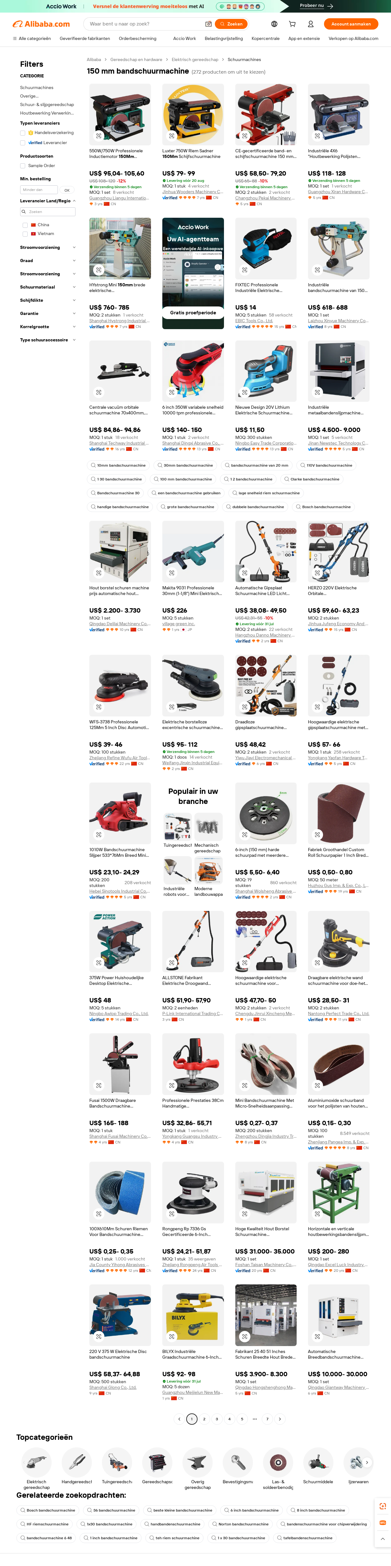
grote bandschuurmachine (187, 506)
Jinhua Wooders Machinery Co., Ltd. (193, 191)
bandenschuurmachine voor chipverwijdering (324, 1524)
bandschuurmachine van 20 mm (256, 465)
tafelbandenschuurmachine (304, 1538)
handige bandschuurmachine (120, 506)
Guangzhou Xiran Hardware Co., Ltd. (339, 191)
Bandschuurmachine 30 (115, 493)
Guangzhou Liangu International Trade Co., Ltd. (120, 197)
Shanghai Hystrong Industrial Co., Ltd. (120, 320)
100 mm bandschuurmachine (183, 479)
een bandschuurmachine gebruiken (186, 493)
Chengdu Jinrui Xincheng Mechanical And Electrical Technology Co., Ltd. (266, 1013)
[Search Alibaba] (145, 23)
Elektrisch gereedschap (195, 59)
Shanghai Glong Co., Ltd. (113, 1387)
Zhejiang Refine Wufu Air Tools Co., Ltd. (120, 757)
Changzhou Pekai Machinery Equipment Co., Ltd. (266, 197)
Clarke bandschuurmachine (311, 479)
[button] (208, 24)
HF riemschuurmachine (44, 1524)
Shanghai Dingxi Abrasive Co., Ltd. (193, 443)
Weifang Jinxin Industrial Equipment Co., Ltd (193, 762)
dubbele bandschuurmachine (255, 506)
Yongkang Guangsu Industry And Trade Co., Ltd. (193, 1136)
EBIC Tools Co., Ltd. (254, 320)
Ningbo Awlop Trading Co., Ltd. (118, 1013)
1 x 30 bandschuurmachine (238, 1538)
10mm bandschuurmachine (118, 465)
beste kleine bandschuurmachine (179, 1510)
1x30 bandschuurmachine (106, 1524)
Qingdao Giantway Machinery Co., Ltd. (339, 1387)
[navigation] (47, 740)
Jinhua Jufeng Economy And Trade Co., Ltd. (339, 623)
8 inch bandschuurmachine (318, 1510)
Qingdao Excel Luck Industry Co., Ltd (339, 1264)
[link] (383, 1506)
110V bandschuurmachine (326, 465)
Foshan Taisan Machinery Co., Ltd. (266, 1264)
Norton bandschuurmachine (240, 1524)
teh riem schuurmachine (174, 1538)
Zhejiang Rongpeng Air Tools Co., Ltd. (193, 1264)
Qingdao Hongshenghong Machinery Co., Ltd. (266, 1387)
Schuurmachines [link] (244, 59)
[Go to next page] (280, 1419)
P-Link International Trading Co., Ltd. (193, 1013)
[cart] (293, 24)
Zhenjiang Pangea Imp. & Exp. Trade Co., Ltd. (339, 1141)
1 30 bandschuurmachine (116, 479)
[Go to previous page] (179, 1419)
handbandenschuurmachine (172, 1524)
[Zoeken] (231, 24)
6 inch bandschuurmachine (251, 1510)
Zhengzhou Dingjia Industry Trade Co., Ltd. (266, 1136)
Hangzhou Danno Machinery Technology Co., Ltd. (266, 634)
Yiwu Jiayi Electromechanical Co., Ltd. (266, 757)
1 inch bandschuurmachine (110, 1538)
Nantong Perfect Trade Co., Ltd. (338, 1013)
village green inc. (178, 623)
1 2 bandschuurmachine (248, 479)
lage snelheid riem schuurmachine (266, 493)
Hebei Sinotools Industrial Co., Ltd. (120, 891)
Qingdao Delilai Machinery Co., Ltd (120, 623)
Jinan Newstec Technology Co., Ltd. (339, 443)
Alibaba (94, 59)
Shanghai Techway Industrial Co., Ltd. (120, 443)
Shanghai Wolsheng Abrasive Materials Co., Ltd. (266, 891)
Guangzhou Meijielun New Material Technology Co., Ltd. (193, 1392)
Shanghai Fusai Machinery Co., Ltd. (120, 1136)
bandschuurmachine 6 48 (46, 1538)
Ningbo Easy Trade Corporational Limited (266, 443)
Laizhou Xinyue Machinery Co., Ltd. (339, 320)
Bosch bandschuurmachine (323, 506)
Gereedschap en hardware (136, 59)
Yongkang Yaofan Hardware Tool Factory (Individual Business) (339, 757)
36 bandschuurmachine (111, 1510)
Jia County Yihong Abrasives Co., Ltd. (120, 1264)
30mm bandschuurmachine (185, 465)
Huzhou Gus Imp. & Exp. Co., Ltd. (339, 885)
